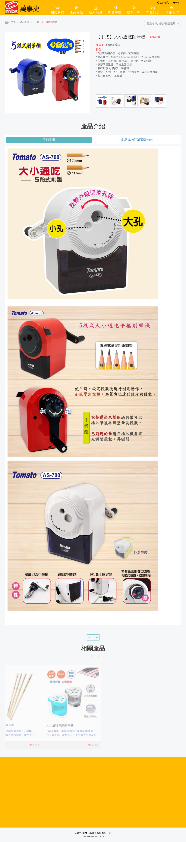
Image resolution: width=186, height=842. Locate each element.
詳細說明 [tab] (49, 140)
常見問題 (153, 12)
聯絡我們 (172, 12)
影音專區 (115, 12)
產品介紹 (76, 12)
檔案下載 (134, 12)
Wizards (99, 836)
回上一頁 (93, 637)
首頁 (13, 22)
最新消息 (95, 12)
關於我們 (57, 12)
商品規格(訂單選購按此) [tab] (137, 140)
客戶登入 (163, 2)
